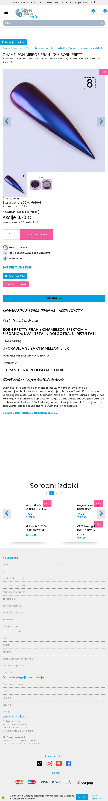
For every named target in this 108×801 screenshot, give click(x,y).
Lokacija (7, 698)
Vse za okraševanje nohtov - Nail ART (45, 48)
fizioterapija (9, 598)
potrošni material (12, 605)
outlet (6, 645)
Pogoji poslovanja (13, 684)
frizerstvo (8, 619)
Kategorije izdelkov (13, 42)
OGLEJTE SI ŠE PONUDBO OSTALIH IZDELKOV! (30, 413)
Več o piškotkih (96, 797)
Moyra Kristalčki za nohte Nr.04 (88, 507)
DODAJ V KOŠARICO (36, 234)
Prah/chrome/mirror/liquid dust (85, 48)
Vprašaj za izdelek (15, 284)
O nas (6, 691)
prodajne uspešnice (14, 665)
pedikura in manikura (14, 578)
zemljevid (8, 672)
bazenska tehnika (12, 626)
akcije (6, 638)
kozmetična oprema (14, 592)
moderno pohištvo (13, 612)
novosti (7, 651)
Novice (6, 711)
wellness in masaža (14, 585)
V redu (82, 797)
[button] (101, 121)
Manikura (18, 48)
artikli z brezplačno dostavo (18, 658)
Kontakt (7, 704)
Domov (6, 48)
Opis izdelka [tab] (54, 298)
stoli (5, 571)
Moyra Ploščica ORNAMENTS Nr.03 (36, 507)
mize (5, 564)
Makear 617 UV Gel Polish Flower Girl (36, 528)
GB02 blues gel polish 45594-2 (86, 528)
